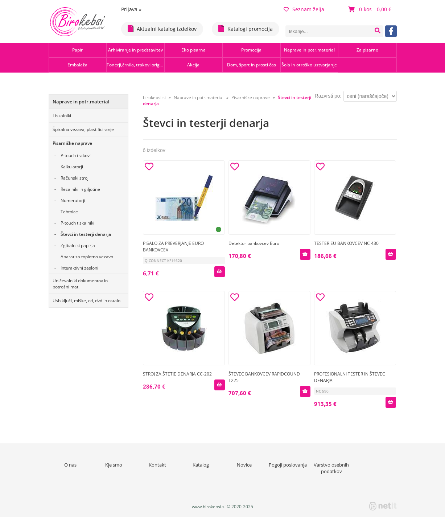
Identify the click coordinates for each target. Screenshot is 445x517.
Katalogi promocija (245, 28)
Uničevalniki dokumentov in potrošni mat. (80, 284)
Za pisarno (367, 50)
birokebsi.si (154, 97)
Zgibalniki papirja (78, 245)
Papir (77, 50)
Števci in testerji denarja (86, 234)
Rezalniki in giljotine (80, 189)
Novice (244, 464)
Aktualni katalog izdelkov (162, 28)
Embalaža (77, 65)
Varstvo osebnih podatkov (331, 468)
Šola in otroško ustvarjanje (309, 65)
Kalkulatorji (72, 167)
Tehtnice (69, 212)
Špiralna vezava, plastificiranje (83, 129)
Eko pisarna (193, 50)
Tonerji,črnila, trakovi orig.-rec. (135, 65)
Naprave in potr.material (309, 50)
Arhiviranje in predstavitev (135, 50)
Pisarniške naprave (72, 143)
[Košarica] (371, 9)
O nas (70, 464)
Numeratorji (73, 200)
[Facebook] (391, 31)
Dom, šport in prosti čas (251, 65)
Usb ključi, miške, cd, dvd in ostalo (86, 301)
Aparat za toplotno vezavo (87, 257)
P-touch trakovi (76, 155)
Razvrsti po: (328, 96)
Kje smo (113, 464)
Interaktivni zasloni (79, 268)
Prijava (131, 9)
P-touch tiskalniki (77, 223)
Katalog (201, 464)
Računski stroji (75, 178)
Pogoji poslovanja (288, 464)
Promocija (251, 50)
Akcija (193, 65)
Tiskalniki (62, 115)
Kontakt (157, 464)
